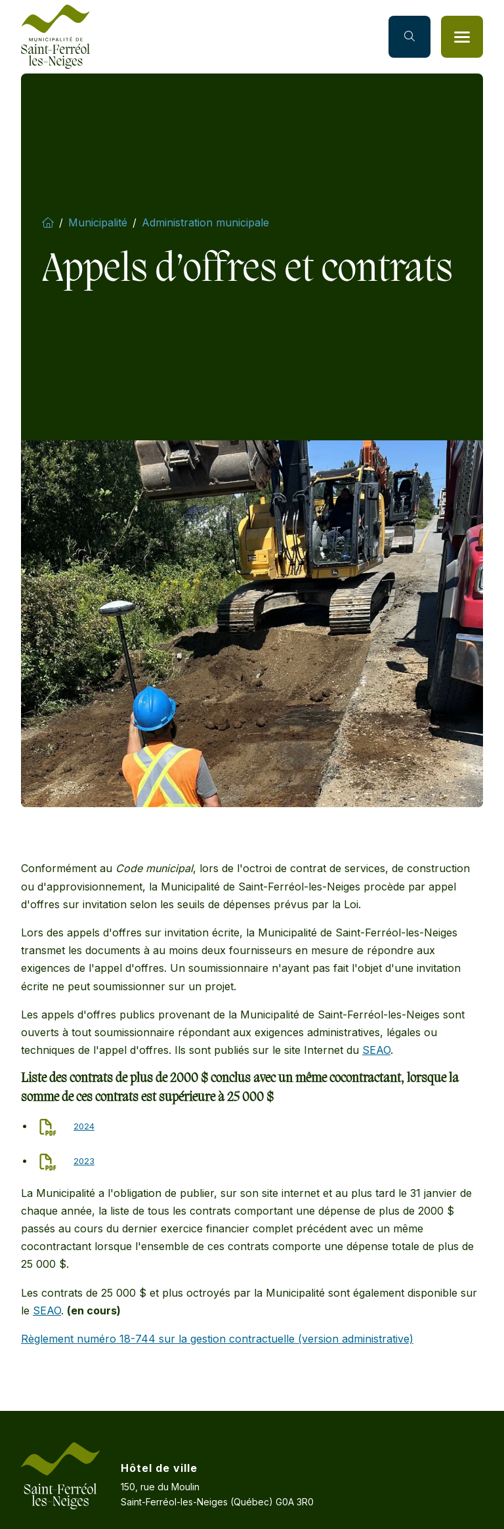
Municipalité (97, 222)
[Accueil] (55, 37)
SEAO (376, 1050)
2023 (84, 1161)
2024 (84, 1126)
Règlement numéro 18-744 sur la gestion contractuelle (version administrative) (217, 1338)
